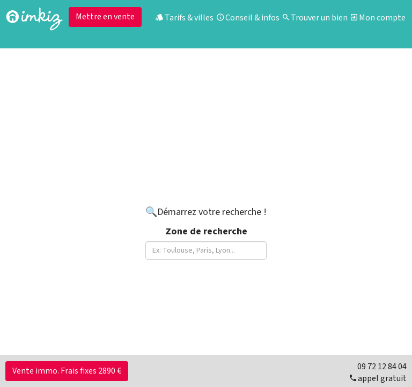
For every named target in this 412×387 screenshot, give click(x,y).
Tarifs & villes (185, 18)
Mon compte (378, 18)
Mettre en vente (105, 17)
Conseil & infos (248, 18)
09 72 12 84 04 (382, 366)
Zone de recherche (206, 231)
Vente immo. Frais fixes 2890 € (66, 371)
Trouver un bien (315, 18)
